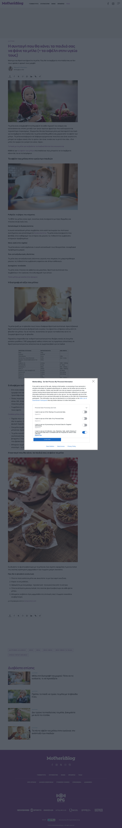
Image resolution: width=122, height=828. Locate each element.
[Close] (94, 382)
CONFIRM (47, 439)
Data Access (61, 446)
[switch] (84, 412)
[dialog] (61, 414)
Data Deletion (50, 446)
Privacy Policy (72, 446)
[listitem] (61, 408)
